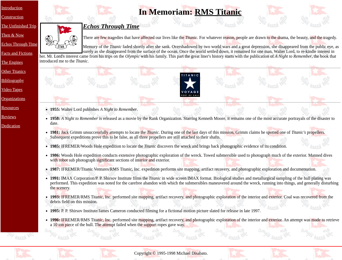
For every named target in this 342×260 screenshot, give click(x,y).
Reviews (8, 117)
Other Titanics (13, 71)
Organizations (13, 98)
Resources (10, 107)
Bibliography (12, 80)
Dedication (10, 126)
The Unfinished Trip (18, 26)
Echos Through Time (19, 44)
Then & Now (12, 35)
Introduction (11, 8)
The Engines (12, 62)
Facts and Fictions (16, 53)
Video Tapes (11, 89)
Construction (12, 17)
